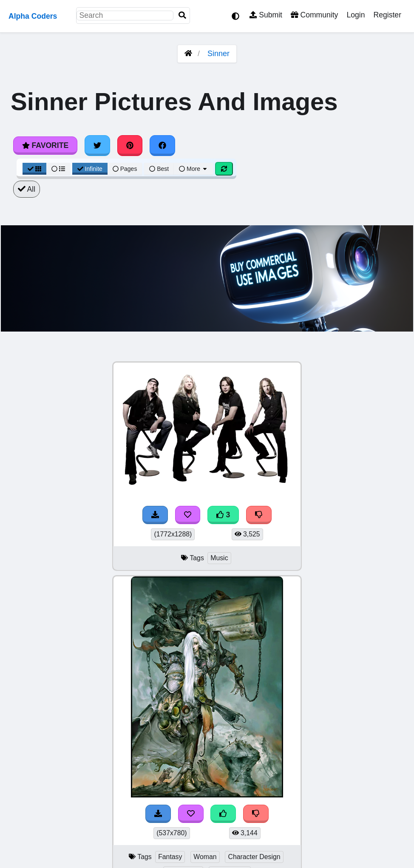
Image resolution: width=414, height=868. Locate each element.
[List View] (58, 169)
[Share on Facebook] (162, 145)
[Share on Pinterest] (130, 145)
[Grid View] (34, 169)
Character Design (254, 856)
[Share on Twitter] (97, 145)
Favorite (45, 145)
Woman (204, 856)
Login (355, 15)
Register (387, 15)
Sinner (218, 53)
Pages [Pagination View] (125, 168)
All (26, 189)
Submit (266, 15)
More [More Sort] (193, 168)
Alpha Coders (33, 16)
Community (314, 15)
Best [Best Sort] (159, 168)
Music (219, 558)
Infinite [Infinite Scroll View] (89, 168)
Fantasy (170, 856)
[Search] (182, 15)
